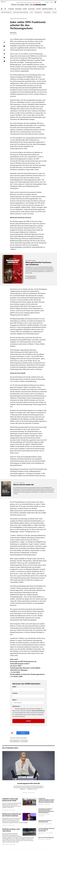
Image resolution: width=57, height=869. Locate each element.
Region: (14, 699)
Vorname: (15, 693)
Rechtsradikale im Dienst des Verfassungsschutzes (27, 674)
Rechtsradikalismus (15, 740)
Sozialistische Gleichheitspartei (20, 12)
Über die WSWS (47, 12)
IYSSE (31, 12)
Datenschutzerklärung (38, 710)
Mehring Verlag (38, 12)
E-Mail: (14, 686)
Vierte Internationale (6, 12)
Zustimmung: (16, 706)
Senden (28, 721)
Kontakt (47, 2)
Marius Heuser (13, 32)
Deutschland (24, 740)
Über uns (51, 2)
